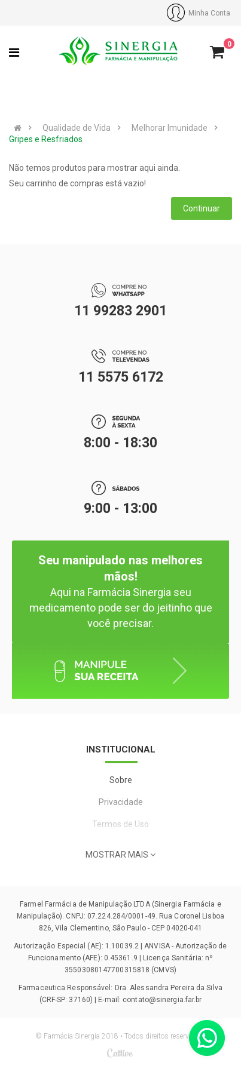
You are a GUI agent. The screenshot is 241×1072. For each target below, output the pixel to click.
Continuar (201, 208)
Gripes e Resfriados (46, 139)
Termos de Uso (120, 824)
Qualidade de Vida (76, 128)
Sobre (120, 780)
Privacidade (121, 802)
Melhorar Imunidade (170, 128)
